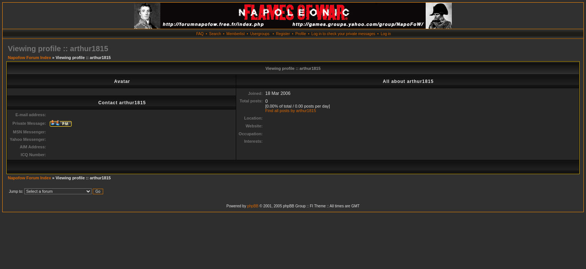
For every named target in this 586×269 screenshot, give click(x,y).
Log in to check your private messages (343, 34)
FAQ (200, 34)
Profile (300, 34)
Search (215, 34)
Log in (386, 34)
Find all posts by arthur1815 (290, 110)
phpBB (252, 206)
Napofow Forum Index (29, 57)
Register (283, 34)
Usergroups (259, 34)
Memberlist (235, 34)
